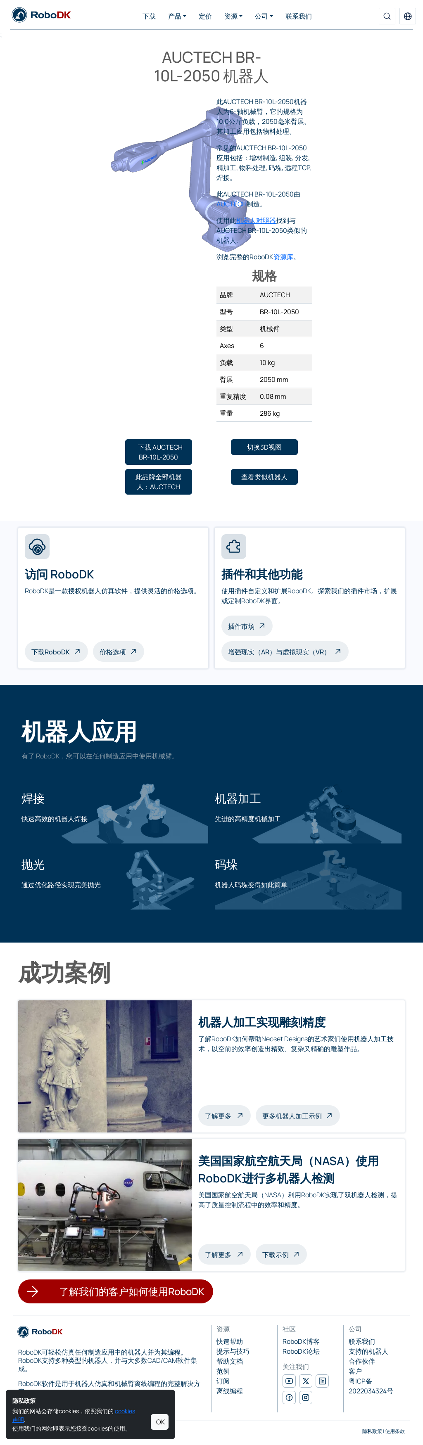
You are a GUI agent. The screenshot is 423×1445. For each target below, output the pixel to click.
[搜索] (387, 16)
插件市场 (241, 626)
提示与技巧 (233, 1351)
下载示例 (275, 1254)
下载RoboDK (50, 651)
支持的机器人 (368, 1351)
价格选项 (113, 651)
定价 (205, 16)
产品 (174, 16)
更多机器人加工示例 (292, 1115)
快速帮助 (229, 1341)
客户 (355, 1371)
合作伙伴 (362, 1361)
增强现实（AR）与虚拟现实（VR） (279, 651)
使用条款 (395, 1431)
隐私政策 (372, 1431)
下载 (149, 16)
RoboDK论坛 (301, 1351)
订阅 (223, 1381)
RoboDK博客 (301, 1341)
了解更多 (228, 1115)
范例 (223, 1371)
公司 (261, 16)
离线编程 (229, 1390)
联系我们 (298, 16)
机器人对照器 (256, 220)
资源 (231, 16)
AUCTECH (231, 203)
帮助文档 (229, 1361)
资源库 (283, 256)
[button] (407, 16)
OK (160, 1421)
